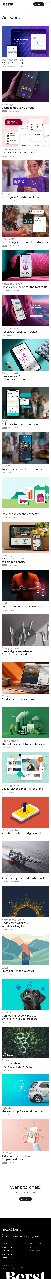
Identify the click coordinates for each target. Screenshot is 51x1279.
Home (4, 1244)
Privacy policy (35, 1251)
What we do (7, 1247)
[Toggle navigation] (47, 4)
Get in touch (39, 4)
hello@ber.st (12, 1229)
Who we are (7, 1254)
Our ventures (35, 1247)
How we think (35, 1244)
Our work (6, 1251)
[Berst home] (16, 4)
